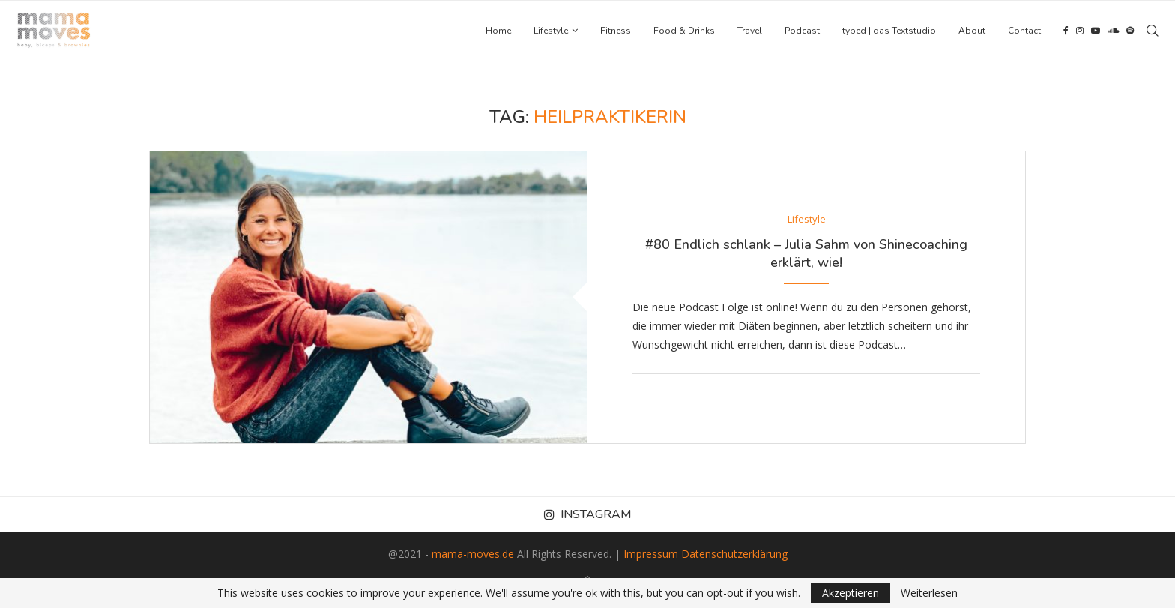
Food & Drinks (684, 31)
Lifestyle (551, 31)
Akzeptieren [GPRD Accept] (850, 593)
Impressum (650, 554)
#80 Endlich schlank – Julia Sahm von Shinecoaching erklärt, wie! (806, 253)
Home (498, 31)
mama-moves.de (473, 554)
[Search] (1152, 31)
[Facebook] (1066, 31)
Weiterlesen (929, 593)
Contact (1024, 31)
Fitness (615, 31)
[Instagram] (1080, 31)
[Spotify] (1130, 31)
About (971, 31)
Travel (749, 31)
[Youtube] (1095, 31)
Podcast (802, 31)
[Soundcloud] (1113, 31)
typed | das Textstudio (889, 31)
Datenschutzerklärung (734, 554)
